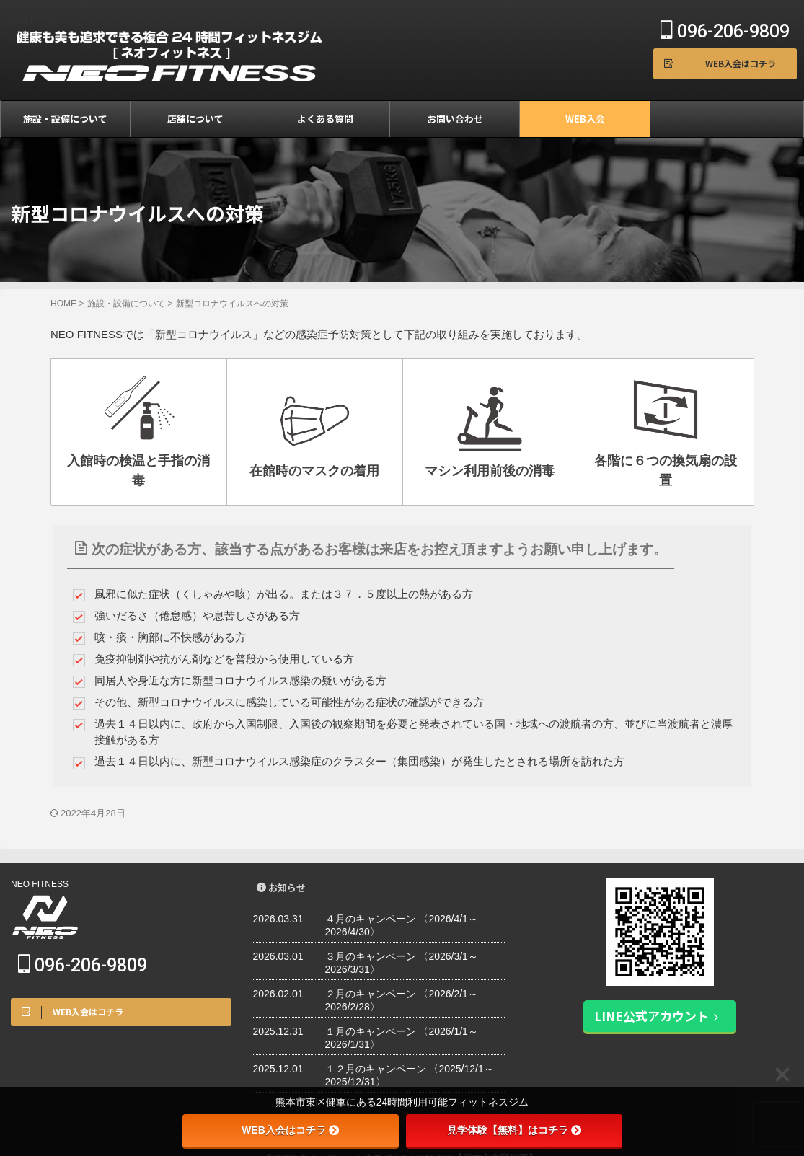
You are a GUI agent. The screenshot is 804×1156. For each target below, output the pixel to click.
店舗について (195, 118)
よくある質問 (325, 118)
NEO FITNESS (40, 862)
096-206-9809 (725, 31)
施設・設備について (65, 118)
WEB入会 (585, 118)
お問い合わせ (455, 118)
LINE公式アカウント (656, 992)
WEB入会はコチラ (290, 1130)
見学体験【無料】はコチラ (514, 1130)
